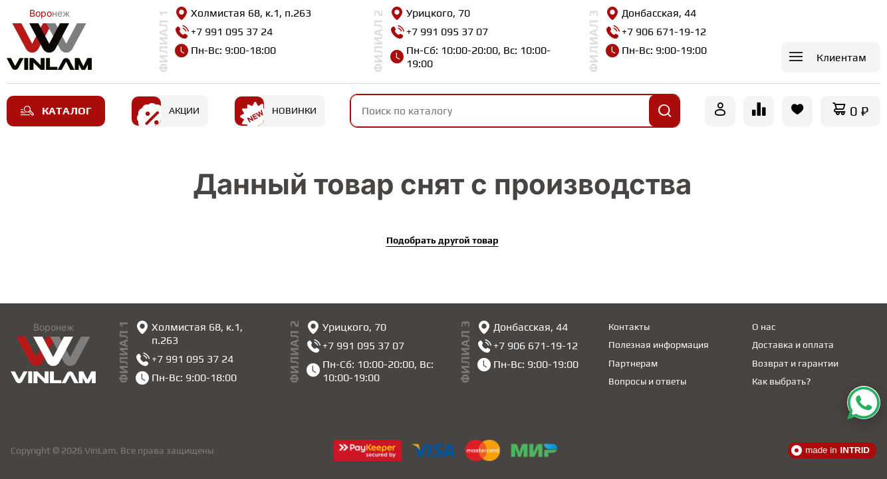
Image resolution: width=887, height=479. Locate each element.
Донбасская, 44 (651, 13)
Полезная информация (658, 344)
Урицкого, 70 (430, 13)
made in (830, 450)
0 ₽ (859, 110)
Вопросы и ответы (647, 381)
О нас (764, 326)
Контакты (629, 326)
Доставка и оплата (793, 344)
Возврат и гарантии (795, 363)
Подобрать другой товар (442, 240)
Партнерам (633, 363)
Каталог (56, 110)
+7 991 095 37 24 (224, 32)
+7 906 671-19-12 (656, 32)
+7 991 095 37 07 (439, 32)
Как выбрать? (781, 381)
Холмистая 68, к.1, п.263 (243, 13)
